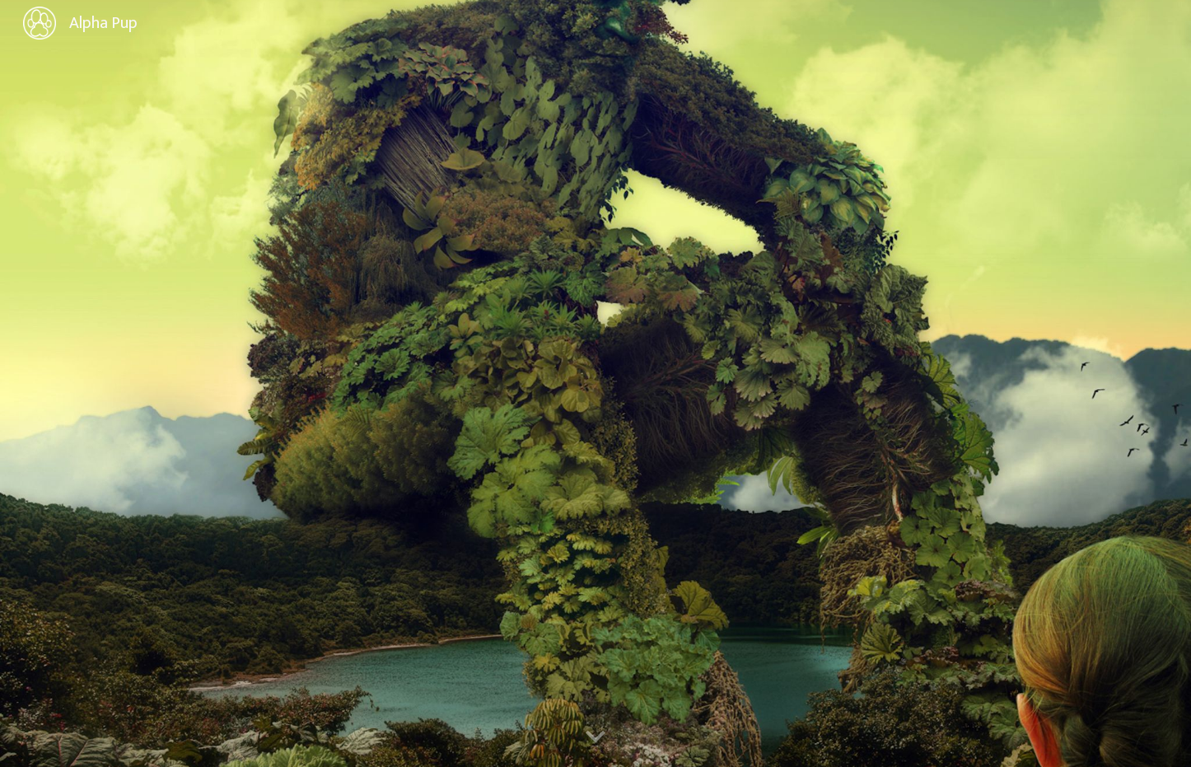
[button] (595, 737)
